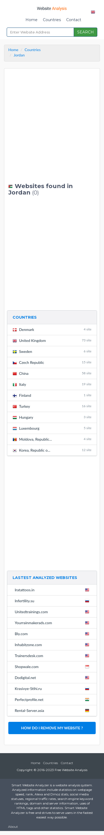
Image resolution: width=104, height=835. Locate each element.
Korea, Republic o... (52, 450)
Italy (52, 384)
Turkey (52, 406)
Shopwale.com (53, 666)
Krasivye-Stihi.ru (53, 688)
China (52, 373)
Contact (73, 19)
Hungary (52, 417)
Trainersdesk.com (53, 655)
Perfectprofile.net (53, 699)
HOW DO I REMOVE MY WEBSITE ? (52, 728)
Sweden (52, 351)
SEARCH (85, 32)
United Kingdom (52, 340)
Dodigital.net (53, 677)
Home (31, 19)
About (13, 827)
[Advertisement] (52, 126)
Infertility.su (53, 600)
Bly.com (53, 633)
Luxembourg (52, 428)
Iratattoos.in (53, 589)
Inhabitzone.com (53, 644)
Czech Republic (52, 362)
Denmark (52, 329)
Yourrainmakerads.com (53, 622)
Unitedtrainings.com (53, 611)
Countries (52, 19)
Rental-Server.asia (53, 710)
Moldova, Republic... (52, 439)
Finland (52, 395)
